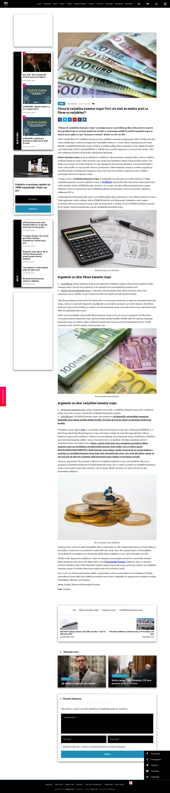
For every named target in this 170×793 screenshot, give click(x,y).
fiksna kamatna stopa (89, 610)
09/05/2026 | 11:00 (29, 80)
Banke (61, 104)
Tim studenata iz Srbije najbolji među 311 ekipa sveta (35, 268)
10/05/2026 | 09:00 (29, 112)
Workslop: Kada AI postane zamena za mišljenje (33, 279)
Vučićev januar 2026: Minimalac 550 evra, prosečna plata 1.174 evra (132, 682)
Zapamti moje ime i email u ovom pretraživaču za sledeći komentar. (94, 746)
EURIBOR (107, 182)
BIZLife (73, 104)
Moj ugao (67, 679)
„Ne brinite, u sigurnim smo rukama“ (78, 683)
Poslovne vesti (120, 676)
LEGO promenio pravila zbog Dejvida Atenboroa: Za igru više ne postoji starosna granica (35, 224)
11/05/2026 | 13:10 (28, 273)
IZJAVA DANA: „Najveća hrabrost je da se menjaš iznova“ (36, 107)
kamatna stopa (109, 610)
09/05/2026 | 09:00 (29, 146)
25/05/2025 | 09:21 (136, 676)
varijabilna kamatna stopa (131, 610)
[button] (157, 754)
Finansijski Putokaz (116, 561)
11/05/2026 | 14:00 (29, 246)
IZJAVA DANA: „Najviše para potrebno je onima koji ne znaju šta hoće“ (35, 140)
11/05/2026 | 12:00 (29, 284)
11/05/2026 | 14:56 (28, 230)
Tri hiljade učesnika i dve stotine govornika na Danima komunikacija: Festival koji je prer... (35, 239)
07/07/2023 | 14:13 (84, 104)
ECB (83, 429)
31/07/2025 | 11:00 (80, 679)
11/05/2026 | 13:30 (28, 262)
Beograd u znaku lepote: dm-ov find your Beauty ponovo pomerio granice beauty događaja (35, 255)
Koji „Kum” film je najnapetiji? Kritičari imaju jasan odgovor (34, 75)
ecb (74, 610)
